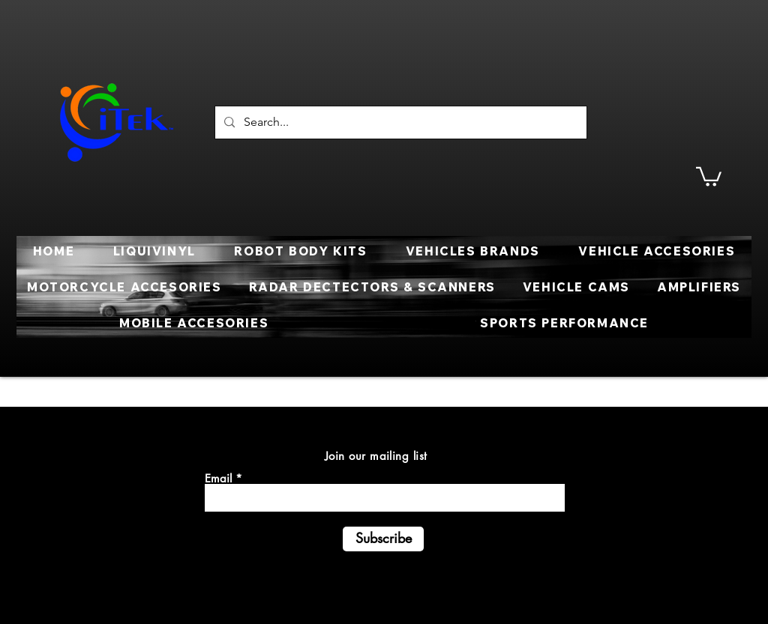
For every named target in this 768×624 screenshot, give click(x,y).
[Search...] (399, 122)
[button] (709, 176)
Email (218, 478)
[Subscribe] (383, 539)
